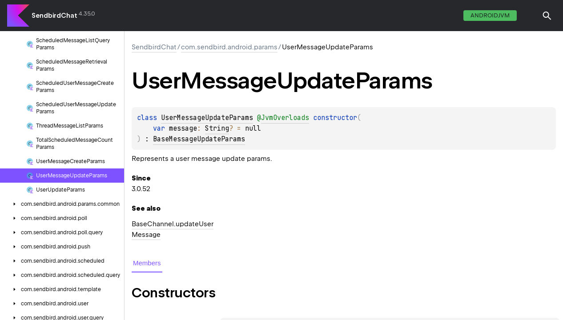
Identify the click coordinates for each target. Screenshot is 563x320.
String (217, 128)
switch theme (529, 15)
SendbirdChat (54, 16)
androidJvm (490, 15)
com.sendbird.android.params (229, 47)
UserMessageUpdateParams (207, 117)
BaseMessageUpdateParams (199, 139)
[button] (547, 15)
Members (147, 263)
